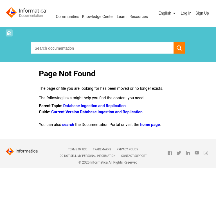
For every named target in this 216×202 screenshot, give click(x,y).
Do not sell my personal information (87, 155)
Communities (67, 16)
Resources (138, 16)
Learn (122, 16)
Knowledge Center (98, 16)
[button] (167, 13)
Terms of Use (77, 149)
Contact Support (134, 155)
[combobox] (102, 48)
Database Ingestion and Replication (94, 106)
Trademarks (102, 149)
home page (150, 124)
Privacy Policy (127, 149)
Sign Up (202, 13)
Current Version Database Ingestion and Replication (97, 112)
